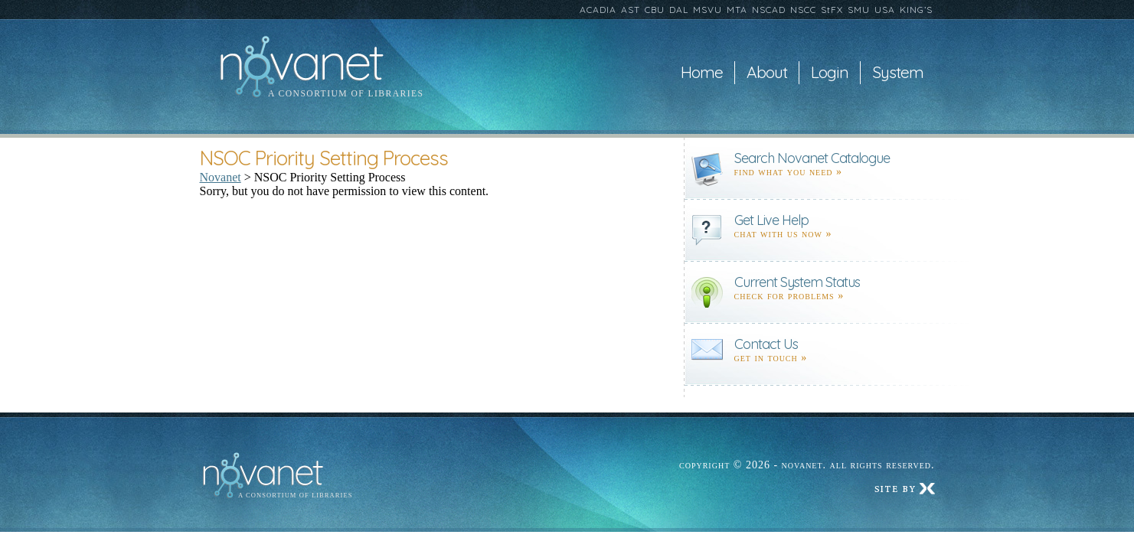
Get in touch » (771, 358)
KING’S (916, 9)
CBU (655, 9)
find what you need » (788, 172)
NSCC (803, 9)
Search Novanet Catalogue (812, 158)
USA (884, 9)
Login (829, 72)
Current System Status (797, 282)
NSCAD (769, 9)
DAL (678, 9)
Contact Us (766, 344)
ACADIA (598, 9)
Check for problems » (789, 296)
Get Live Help (771, 220)
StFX (832, 9)
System (897, 72)
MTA (737, 9)
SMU (859, 9)
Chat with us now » (783, 234)
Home (702, 72)
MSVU (707, 9)
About (767, 72)
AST (630, 9)
